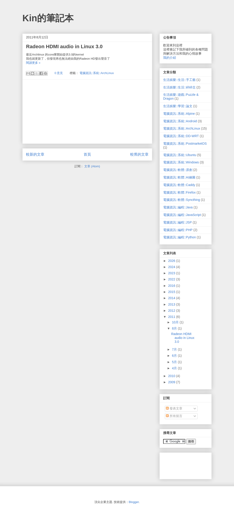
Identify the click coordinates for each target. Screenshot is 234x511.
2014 (172, 298)
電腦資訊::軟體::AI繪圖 (179, 177)
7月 (175, 349)
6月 (175, 355)
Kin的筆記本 (48, 18)
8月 (175, 328)
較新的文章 (35, 154)
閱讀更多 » (33, 62)
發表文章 (174, 408)
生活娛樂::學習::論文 (177, 106)
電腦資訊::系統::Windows (181, 162)
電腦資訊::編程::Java (178, 207)
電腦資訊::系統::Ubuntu (179, 155)
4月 (175, 368)
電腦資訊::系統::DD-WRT (181, 136)
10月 (175, 322)
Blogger (134, 502)
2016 (172, 285)
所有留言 (174, 416)
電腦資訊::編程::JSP (177, 222)
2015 (172, 292)
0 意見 (59, 73)
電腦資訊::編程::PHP (177, 230)
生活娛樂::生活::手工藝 (179, 80)
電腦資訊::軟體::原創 (177, 170)
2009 (172, 382)
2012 (172, 310)
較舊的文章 (139, 154)
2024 (172, 267)
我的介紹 (169, 57)
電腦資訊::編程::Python (179, 237)
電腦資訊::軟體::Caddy (179, 185)
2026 (172, 261)
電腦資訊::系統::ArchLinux (97, 73)
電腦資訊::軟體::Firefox (179, 192)
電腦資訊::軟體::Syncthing (181, 200)
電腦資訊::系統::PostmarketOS (185, 143)
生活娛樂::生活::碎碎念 (179, 87)
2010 (172, 376)
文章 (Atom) (92, 166)
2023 (172, 273)
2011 (172, 317)
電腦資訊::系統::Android (180, 121)
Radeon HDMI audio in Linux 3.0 (64, 46)
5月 (175, 362)
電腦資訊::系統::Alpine (179, 113)
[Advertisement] (87, 111)
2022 (172, 279)
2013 (172, 304)
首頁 (87, 154)
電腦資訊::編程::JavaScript (182, 215)
